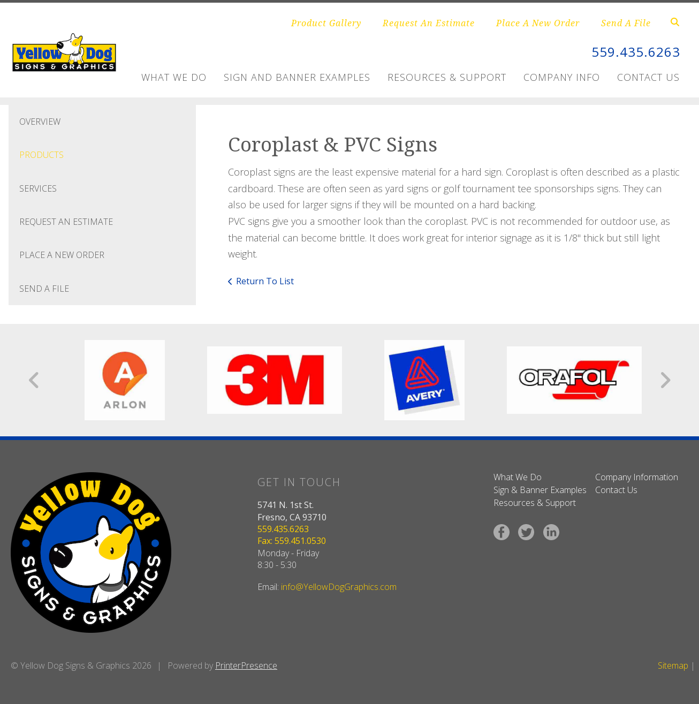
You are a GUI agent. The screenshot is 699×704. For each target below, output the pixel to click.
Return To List (265, 281)
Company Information (636, 477)
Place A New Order (538, 23)
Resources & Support (447, 77)
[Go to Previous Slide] (34, 380)
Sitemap (673, 665)
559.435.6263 (635, 51)
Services (38, 188)
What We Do (174, 77)
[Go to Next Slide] (665, 380)
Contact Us (648, 77)
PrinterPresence (246, 665)
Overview (39, 121)
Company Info (561, 77)
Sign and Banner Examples (297, 77)
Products (41, 155)
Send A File (626, 23)
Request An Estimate (429, 23)
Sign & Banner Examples (540, 490)
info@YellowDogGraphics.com (339, 587)
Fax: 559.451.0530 (291, 541)
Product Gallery (326, 23)
